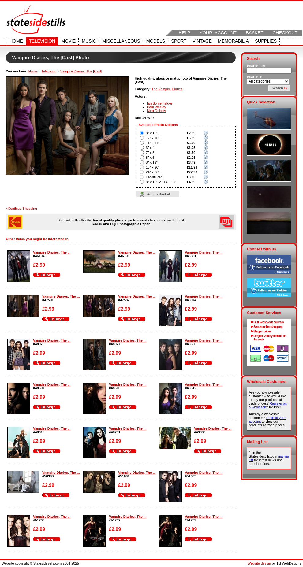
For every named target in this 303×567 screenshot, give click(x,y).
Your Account (218, 32)
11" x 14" (152, 143)
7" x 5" (150, 152)
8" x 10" (151, 133)
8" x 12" (151, 162)
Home (16, 41)
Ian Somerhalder (159, 103)
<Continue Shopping (21, 208)
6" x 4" (150, 148)
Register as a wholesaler (268, 405)
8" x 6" (150, 157)
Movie (68, 41)
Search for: (256, 66)
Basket (254, 32)
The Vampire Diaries (167, 89)
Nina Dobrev (156, 111)
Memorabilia (233, 41)
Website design (259, 563)
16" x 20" (152, 167)
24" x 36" (152, 172)
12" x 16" (152, 138)
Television (42, 41)
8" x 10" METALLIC (160, 182)
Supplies (266, 41)
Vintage (202, 41)
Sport (178, 41)
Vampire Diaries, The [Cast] (81, 71)
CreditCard (154, 177)
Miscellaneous (121, 41)
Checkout (284, 32)
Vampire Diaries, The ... (52, 252)
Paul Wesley (156, 107)
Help (184, 32)
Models (155, 41)
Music (89, 41)
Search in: (255, 77)
